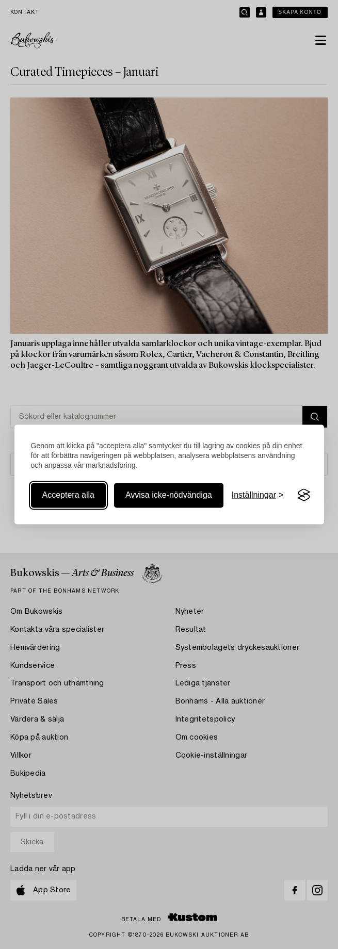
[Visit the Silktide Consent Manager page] (304, 495)
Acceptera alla (68, 494)
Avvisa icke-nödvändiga (168, 494)
